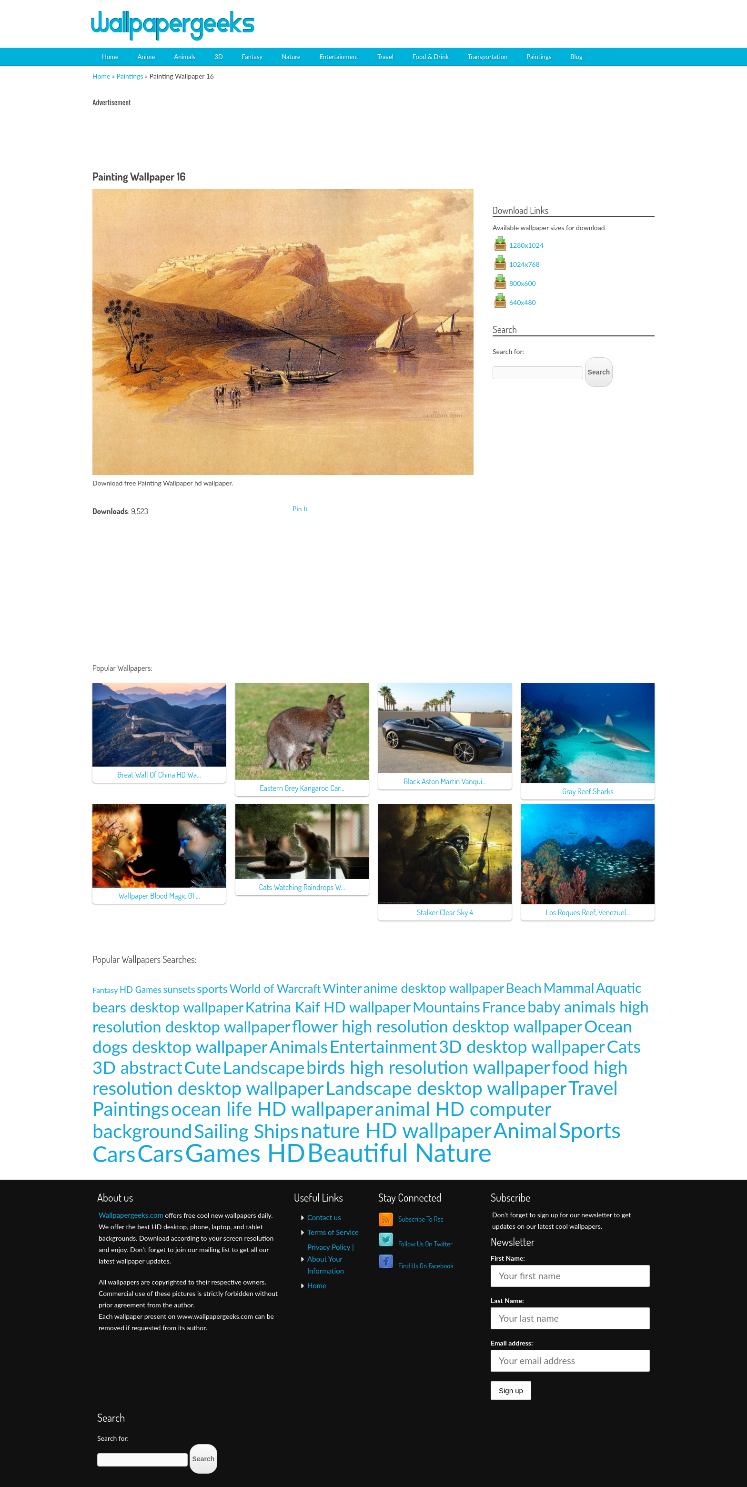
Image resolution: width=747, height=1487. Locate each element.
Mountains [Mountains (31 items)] (446, 1006)
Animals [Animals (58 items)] (298, 1046)
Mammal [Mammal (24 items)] (568, 988)
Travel (385, 57)
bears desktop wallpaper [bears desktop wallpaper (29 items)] (167, 1007)
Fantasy (252, 57)
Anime (146, 57)
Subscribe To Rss (420, 1219)
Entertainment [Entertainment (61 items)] (383, 1046)
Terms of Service (333, 1232)
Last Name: (507, 1300)
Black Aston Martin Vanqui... (445, 781)
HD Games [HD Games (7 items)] (141, 989)
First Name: (508, 1258)
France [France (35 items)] (504, 1007)
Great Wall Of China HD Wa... (159, 774)
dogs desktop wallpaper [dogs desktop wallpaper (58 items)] (180, 1046)
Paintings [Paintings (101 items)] (130, 1108)
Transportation (487, 57)
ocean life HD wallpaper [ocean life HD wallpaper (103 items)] (272, 1108)
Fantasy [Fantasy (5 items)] (105, 989)
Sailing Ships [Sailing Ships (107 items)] (246, 1131)
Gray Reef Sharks (588, 791)
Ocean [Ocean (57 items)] (608, 1026)
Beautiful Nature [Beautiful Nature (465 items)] (399, 1152)
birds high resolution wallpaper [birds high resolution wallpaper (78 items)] (428, 1067)
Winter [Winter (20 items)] (342, 988)
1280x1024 (526, 245)
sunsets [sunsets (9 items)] (179, 989)
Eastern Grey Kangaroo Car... (302, 788)
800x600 (522, 283)
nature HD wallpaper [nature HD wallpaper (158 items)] (396, 1130)
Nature (291, 57)
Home (110, 57)
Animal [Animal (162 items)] (525, 1130)
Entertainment (339, 57)
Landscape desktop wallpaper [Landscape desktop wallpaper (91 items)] (445, 1087)
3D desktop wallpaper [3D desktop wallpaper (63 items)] (522, 1046)
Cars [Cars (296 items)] (160, 1153)
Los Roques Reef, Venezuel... (587, 912)
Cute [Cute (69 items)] (202, 1067)
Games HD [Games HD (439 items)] (245, 1152)
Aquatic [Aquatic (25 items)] (619, 988)
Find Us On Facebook (426, 1265)
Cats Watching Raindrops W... (302, 887)
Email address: (512, 1343)
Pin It (300, 509)
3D (218, 57)
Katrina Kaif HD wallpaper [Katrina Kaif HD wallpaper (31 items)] (328, 1006)
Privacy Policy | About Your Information (330, 1259)
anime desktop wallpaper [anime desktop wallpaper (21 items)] (433, 988)
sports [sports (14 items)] (212, 988)
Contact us (324, 1217)
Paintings (538, 57)
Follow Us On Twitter (425, 1243)
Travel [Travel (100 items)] (593, 1087)
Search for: (508, 351)
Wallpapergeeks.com (131, 1215)
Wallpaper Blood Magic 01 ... (159, 895)
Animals (184, 57)
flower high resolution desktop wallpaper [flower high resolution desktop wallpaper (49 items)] (437, 1026)
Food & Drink (431, 57)
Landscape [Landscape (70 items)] (264, 1067)
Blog (576, 57)
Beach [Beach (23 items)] (524, 988)
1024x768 (524, 264)
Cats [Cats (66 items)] (623, 1046)
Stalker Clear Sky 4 (445, 912)
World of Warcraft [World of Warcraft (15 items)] (275, 988)
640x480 (522, 302)
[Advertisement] (547, 16)
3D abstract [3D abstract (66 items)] (137, 1067)
